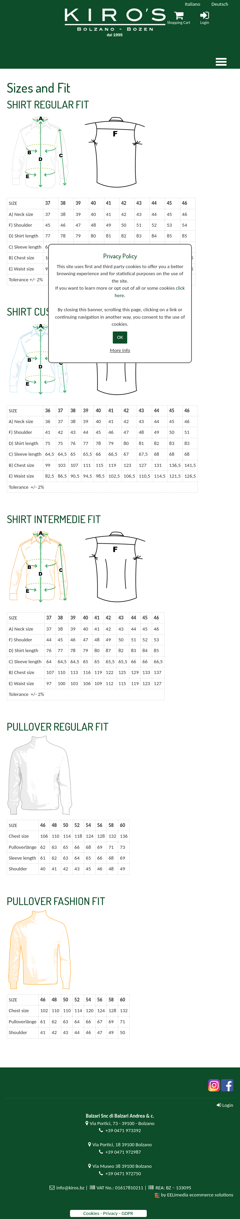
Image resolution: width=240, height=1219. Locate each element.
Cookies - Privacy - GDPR (108, 1213)
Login (225, 1105)
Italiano (192, 4)
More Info (120, 350)
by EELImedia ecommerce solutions (197, 1195)
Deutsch (219, 4)
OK (120, 337)
